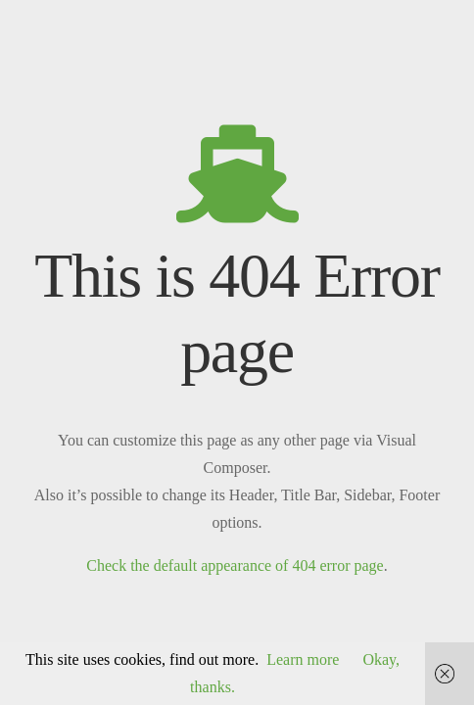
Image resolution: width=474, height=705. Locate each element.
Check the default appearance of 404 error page (234, 565)
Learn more (302, 659)
